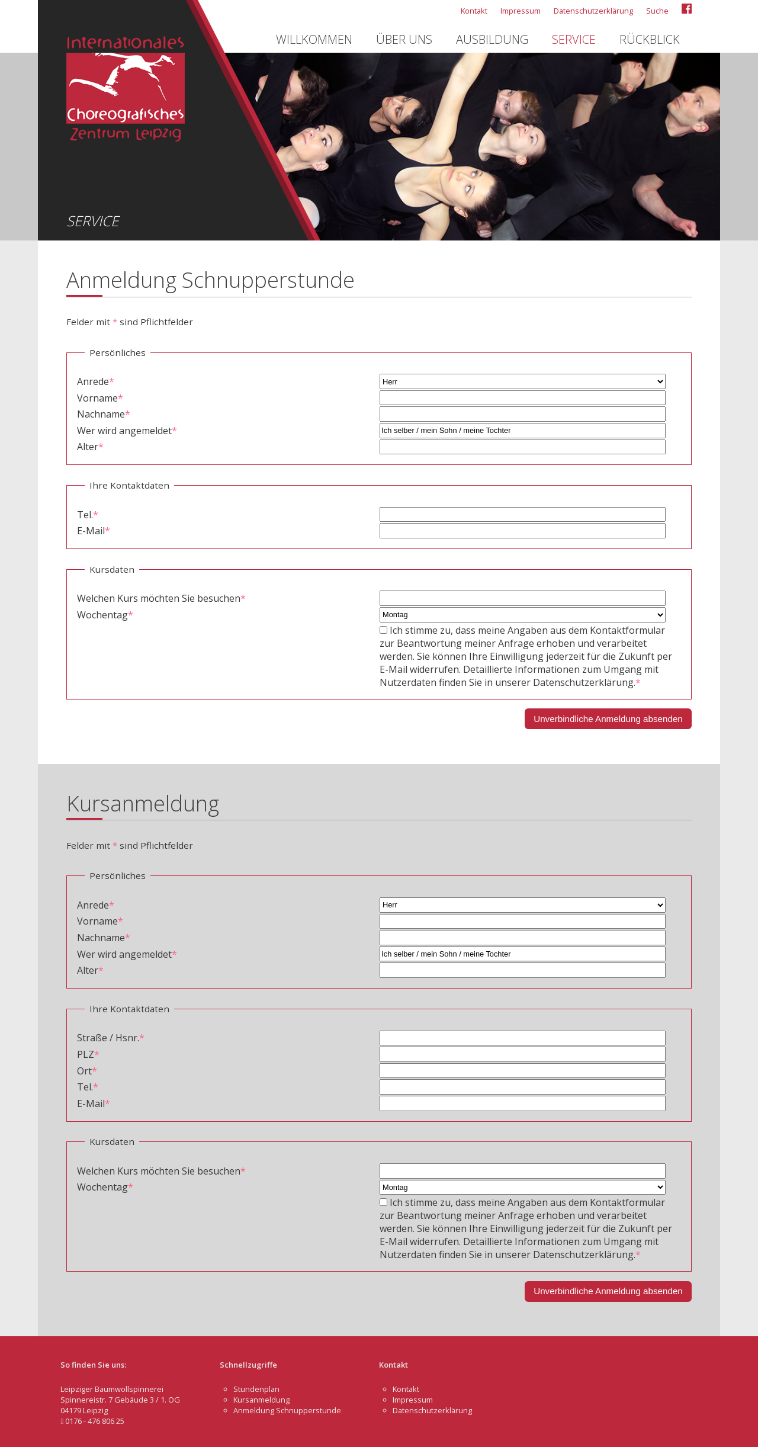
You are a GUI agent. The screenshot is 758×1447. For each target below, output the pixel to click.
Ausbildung (492, 39)
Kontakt (474, 10)
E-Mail (93, 530)
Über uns (404, 39)
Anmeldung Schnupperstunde (287, 1410)
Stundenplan (256, 1389)
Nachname (103, 414)
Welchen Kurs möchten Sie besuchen (161, 598)
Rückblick (649, 39)
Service (574, 39)
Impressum (520, 10)
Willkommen (314, 39)
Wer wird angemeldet (127, 430)
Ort (87, 1070)
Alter (90, 446)
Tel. (87, 514)
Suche (657, 10)
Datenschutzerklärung (593, 10)
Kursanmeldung (261, 1399)
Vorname (100, 398)
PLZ (88, 1054)
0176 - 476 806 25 (92, 1421)
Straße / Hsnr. (110, 1037)
